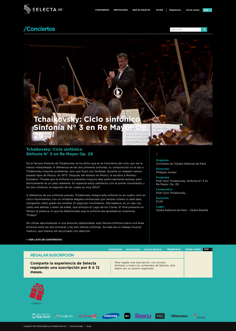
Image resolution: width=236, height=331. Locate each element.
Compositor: (164, 189)
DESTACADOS (121, 10)
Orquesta (162, 160)
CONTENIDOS (102, 10)
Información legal (76, 326)
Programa (162, 177)
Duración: (162, 197)
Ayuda (159, 10)
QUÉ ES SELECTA (141, 10)
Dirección (162, 168)
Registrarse (175, 10)
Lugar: (160, 206)
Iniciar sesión (192, 10)
